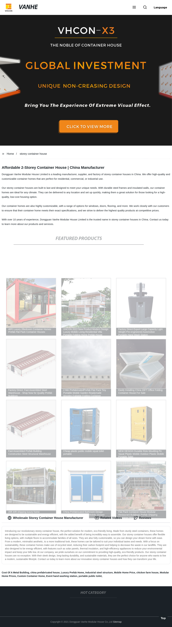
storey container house (33, 153)
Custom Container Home (31, 576)
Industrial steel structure (99, 572)
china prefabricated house (45, 572)
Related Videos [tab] (108, 518)
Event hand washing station (61, 576)
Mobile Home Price (124, 572)
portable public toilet (90, 576)
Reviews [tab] (142, 518)
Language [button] (160, 7)
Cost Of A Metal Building (15, 572)
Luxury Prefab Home (72, 572)
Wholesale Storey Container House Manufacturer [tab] (45, 518)
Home (10, 153)
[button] (134, 7)
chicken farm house (147, 572)
